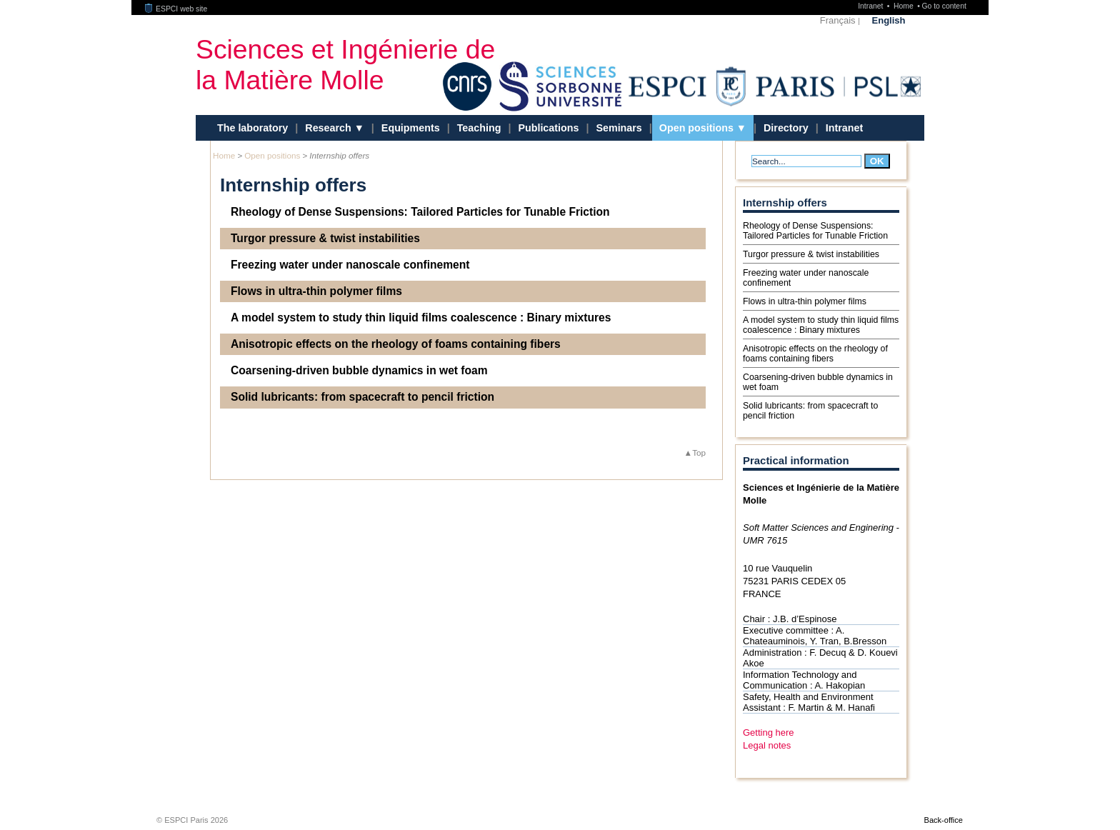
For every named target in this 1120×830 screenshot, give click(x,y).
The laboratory (252, 128)
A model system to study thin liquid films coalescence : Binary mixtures (421, 317)
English (889, 20)
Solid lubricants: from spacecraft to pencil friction (362, 397)
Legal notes (767, 745)
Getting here (768, 732)
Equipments (410, 128)
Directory (786, 128)
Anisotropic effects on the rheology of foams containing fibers (396, 344)
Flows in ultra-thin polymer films (316, 291)
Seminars (618, 128)
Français (838, 20)
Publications (548, 128)
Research (329, 128)
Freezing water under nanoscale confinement (350, 265)
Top (699, 452)
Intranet (871, 6)
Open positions (697, 128)
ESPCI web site (176, 9)
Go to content (943, 6)
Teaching (479, 128)
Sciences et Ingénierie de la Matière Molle (345, 64)
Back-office (943, 820)
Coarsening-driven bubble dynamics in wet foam (359, 370)
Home (905, 6)
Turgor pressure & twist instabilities (325, 238)
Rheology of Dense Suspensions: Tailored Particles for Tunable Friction (420, 212)
